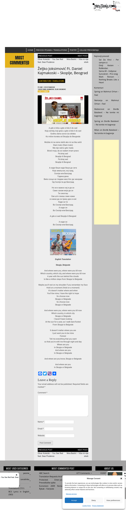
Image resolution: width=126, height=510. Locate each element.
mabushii (52, 87)
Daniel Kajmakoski (48, 89)
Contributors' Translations (51, 80)
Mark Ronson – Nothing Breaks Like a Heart (109, 79)
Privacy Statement (98, 506)
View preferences (113, 500)
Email (41, 429)
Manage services (71, 494)
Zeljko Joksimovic (60, 89)
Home (30, 50)
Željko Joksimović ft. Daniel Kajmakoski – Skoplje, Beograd (63, 70)
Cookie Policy (86, 506)
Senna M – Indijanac (108, 71)
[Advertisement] (63, 29)
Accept (74, 500)
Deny (93, 500)
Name (41, 422)
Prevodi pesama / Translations (51, 50)
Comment (42, 393)
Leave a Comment (43, 91)
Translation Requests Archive (52, 476)
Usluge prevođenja (89, 50)
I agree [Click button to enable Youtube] (63, 113)
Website (41, 435)
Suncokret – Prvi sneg (108, 74)
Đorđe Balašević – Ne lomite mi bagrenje (106, 112)
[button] (121, 478)
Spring (97, 91)
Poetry (73, 50)
